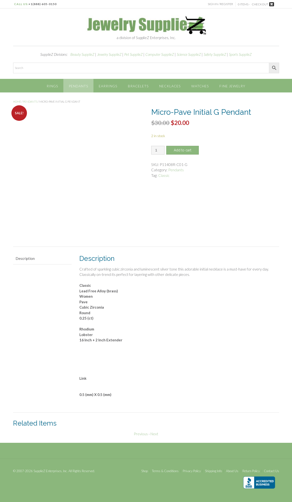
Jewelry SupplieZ (109, 54)
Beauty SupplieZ (82, 54)
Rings (52, 86)
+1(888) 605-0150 (42, 4)
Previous (141, 434)
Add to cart (182, 150)
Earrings (108, 86)
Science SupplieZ (189, 54)
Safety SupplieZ (215, 54)
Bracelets (138, 86)
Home (17, 101)
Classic (163, 175)
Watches (200, 86)
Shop (144, 471)
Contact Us (271, 471)
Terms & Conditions (165, 471)
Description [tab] (25, 258)
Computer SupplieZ (159, 54)
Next (154, 434)
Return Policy (251, 471)
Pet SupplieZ (133, 54)
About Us (232, 471)
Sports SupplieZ (240, 54)
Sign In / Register (220, 4)
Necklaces (170, 86)
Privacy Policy (192, 471)
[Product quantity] (158, 150)
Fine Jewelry (232, 86)
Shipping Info (213, 471)
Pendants (78, 86)
